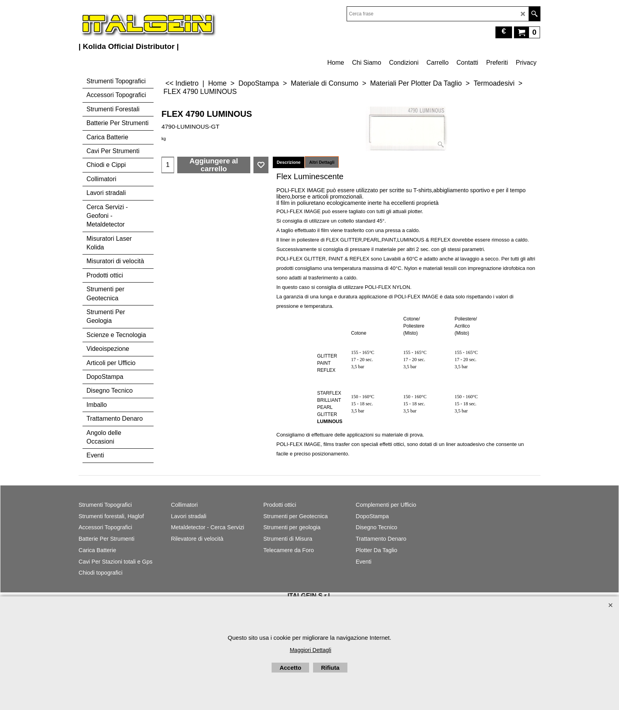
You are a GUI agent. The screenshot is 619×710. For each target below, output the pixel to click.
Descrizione (288, 162)
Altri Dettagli (321, 162)
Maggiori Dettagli (310, 650)
